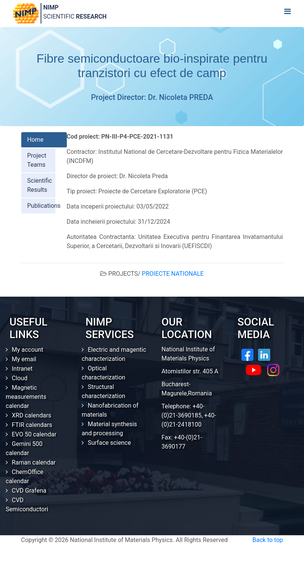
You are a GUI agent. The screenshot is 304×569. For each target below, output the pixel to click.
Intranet (22, 368)
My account (27, 349)
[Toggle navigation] (287, 13)
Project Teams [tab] (36, 160)
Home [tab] (35, 139)
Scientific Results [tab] (39, 185)
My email (24, 359)
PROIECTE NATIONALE (173, 273)
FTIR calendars (32, 424)
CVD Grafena (29, 490)
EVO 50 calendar (34, 434)
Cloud (19, 378)
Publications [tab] (44, 205)
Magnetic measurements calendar (26, 396)
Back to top (267, 540)
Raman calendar (34, 462)
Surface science (109, 442)
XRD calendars (31, 415)
